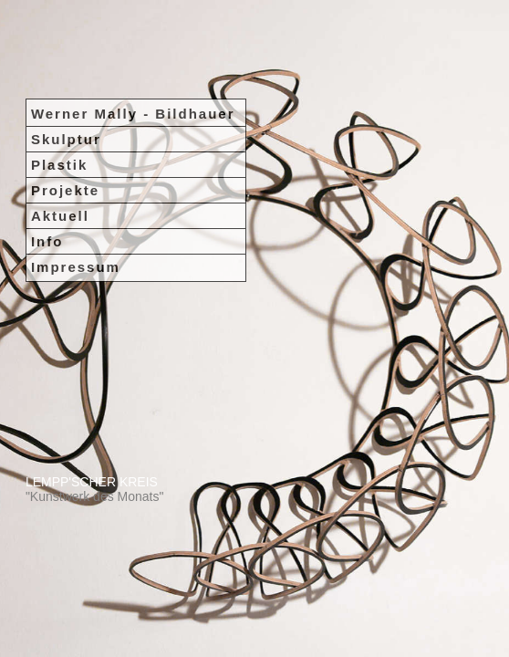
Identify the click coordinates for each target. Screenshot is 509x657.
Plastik (59, 99)
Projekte (65, 124)
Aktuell (60, 150)
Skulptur (66, 73)
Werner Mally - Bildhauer (133, 48)
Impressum (75, 201)
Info (47, 175)
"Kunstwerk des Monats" (95, 496)
